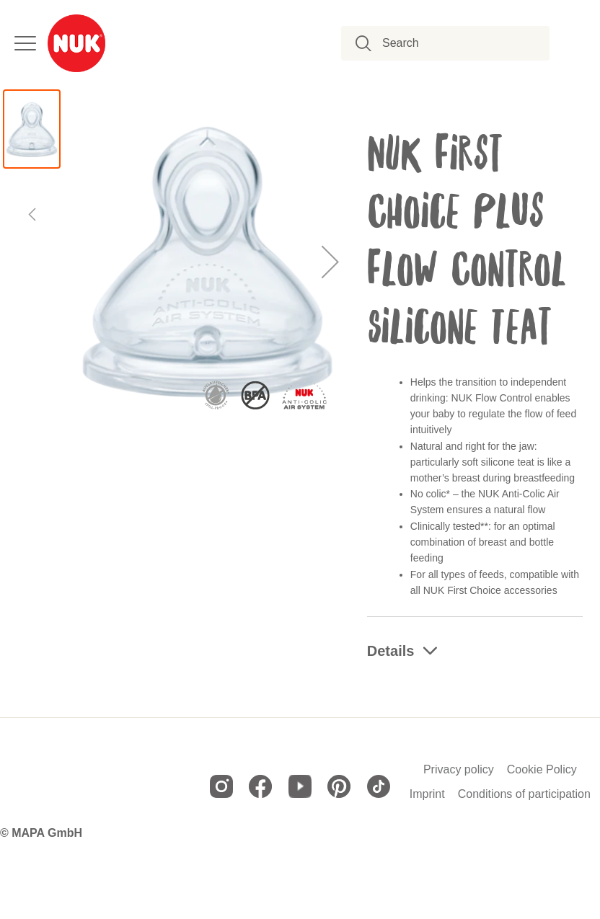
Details (391, 651)
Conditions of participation (524, 794)
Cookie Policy (542, 770)
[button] (330, 261)
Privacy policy (458, 770)
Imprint (427, 794)
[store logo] (76, 43)
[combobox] (453, 43)
